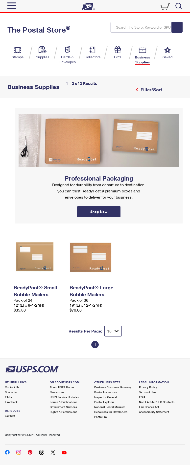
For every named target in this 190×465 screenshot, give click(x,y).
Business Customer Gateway (112, 387)
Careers (10, 415)
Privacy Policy (148, 387)
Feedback (11, 402)
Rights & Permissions (63, 411)
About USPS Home (62, 387)
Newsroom (57, 392)
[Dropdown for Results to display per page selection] (113, 331)
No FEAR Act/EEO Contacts (156, 402)
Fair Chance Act (149, 407)
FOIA (142, 397)
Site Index (11, 392)
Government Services (63, 407)
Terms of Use (147, 392)
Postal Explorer (104, 402)
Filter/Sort (150, 89)
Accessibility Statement (154, 411)
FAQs (8, 397)
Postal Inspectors (105, 392)
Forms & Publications (63, 402)
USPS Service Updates (64, 397)
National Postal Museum (109, 407)
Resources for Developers (110, 411)
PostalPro (100, 416)
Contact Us (12, 387)
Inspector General (105, 397)
